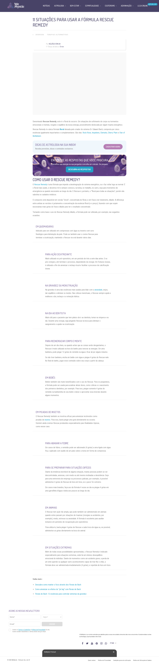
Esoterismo (110, 5)
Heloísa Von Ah (54, 44)
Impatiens (95, 132)
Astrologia (59, 5)
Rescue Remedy (40, 184)
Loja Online (143, 5)
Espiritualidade (92, 5)
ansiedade (98, 290)
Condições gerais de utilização (122, 660)
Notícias (46, 5)
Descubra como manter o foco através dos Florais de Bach (58, 585)
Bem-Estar (74, 5)
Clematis (103, 132)
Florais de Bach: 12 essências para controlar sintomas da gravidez (60, 594)
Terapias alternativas (57, 35)
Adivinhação (126, 5)
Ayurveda (40, 35)
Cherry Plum (113, 132)
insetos (47, 420)
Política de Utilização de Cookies (142, 660)
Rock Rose (87, 132)
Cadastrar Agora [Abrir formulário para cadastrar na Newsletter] (113, 147)
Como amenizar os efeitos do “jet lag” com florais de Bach (58, 589)
